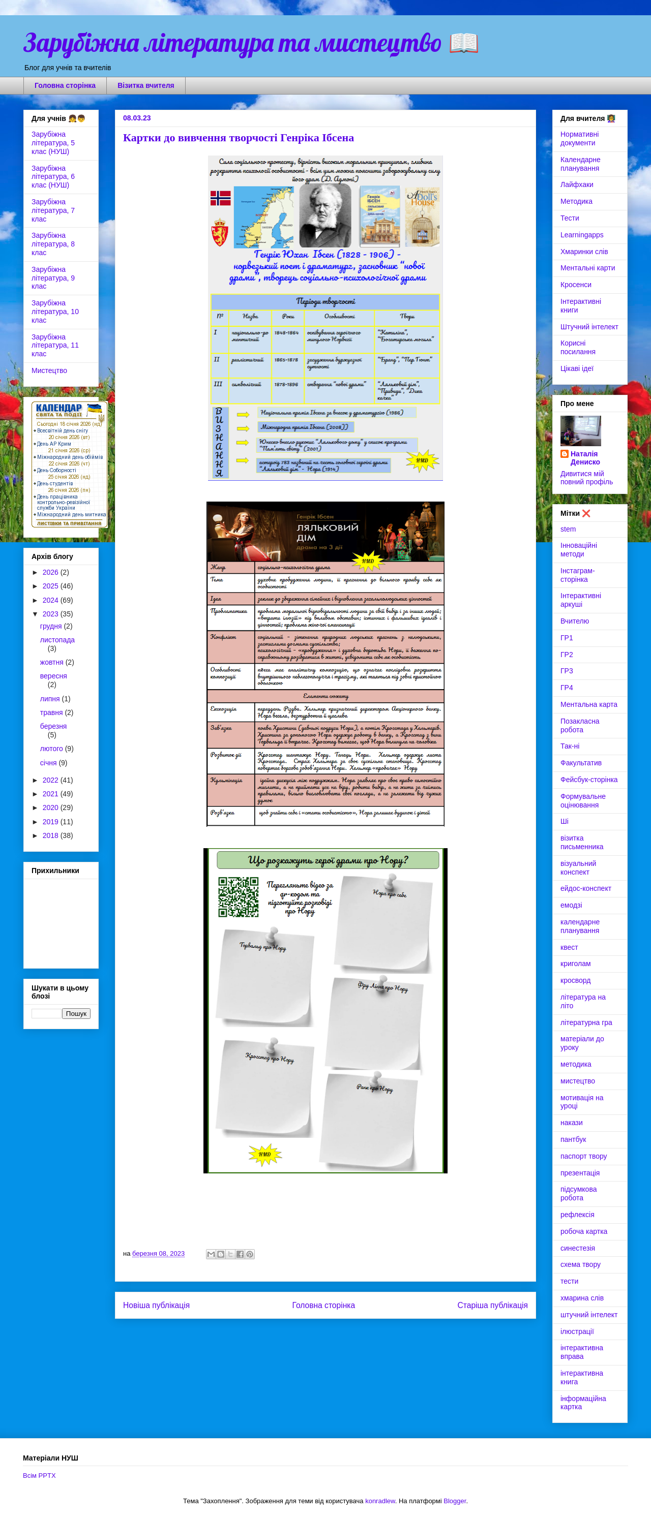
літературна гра (586, 1022)
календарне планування (580, 926)
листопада (57, 640)
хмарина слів (582, 1298)
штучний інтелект (588, 1315)
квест (569, 947)
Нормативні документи (579, 138)
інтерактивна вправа (581, 1352)
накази (571, 1123)
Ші (564, 821)
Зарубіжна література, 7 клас (53, 210)
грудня (52, 626)
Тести (569, 218)
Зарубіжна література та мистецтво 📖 (251, 42)
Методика (576, 201)
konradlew (380, 1501)
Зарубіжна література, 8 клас (53, 244)
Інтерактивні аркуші (580, 600)
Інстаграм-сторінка (577, 575)
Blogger (454, 1501)
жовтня (53, 662)
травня (52, 712)
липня (51, 699)
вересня (53, 676)
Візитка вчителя (145, 85)
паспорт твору (583, 1156)
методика (575, 1064)
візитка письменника (582, 842)
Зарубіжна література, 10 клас (55, 311)
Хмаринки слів (584, 251)
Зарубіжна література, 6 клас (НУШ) (53, 177)
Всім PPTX (39, 1475)
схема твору (580, 1264)
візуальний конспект (578, 867)
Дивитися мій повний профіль (586, 478)
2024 (52, 600)
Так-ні (569, 746)
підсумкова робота (578, 1193)
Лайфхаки (577, 184)
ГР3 (566, 671)
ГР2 (566, 654)
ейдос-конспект (585, 888)
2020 (52, 807)
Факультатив (581, 763)
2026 (52, 572)
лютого (52, 748)
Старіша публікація (493, 1305)
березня (53, 726)
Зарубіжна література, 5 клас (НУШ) (53, 143)
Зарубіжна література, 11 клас (55, 345)
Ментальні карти (587, 268)
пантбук (573, 1139)
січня (49, 763)
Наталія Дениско (585, 458)
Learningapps (582, 235)
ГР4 (566, 688)
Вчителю (574, 621)
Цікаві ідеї (577, 368)
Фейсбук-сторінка (589, 779)
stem (568, 529)
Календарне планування (580, 164)
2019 (52, 822)
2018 (52, 835)
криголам (575, 963)
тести (569, 1281)
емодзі (571, 905)
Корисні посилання (578, 347)
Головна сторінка (65, 85)
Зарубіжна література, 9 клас (53, 278)
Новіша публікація (156, 1305)
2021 (52, 794)
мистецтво (577, 1081)
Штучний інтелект (589, 327)
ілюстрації (577, 1331)
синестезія (577, 1248)
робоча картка (583, 1231)
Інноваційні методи (578, 549)
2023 (52, 614)
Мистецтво (49, 370)
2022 (52, 780)
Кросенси (575, 285)
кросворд (575, 980)
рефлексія (577, 1214)
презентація (580, 1173)
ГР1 (566, 638)
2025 (52, 586)
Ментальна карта (588, 704)
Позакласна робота (580, 725)
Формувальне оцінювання (583, 800)
